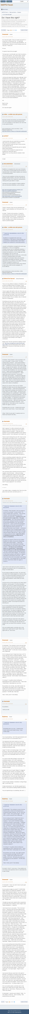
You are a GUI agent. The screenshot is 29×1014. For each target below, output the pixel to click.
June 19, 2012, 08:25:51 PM (7, 423)
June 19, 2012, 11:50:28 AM (7, 138)
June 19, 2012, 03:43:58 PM (7, 229)
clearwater (7, 421)
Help (9, 1010)
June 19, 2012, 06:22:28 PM (7, 356)
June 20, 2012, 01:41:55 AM (7, 881)
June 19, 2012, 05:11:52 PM (7, 280)
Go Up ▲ (19, 1010)
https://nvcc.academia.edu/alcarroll (9, 190)
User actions (24, 30)
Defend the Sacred (9, 278)
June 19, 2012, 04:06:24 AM (7, 116)
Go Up (2, 1001)
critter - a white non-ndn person (13, 114)
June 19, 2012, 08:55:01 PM (7, 500)
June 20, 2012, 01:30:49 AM (7, 703)
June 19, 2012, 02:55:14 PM (7, 204)
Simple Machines (18, 1012)
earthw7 (6, 136)
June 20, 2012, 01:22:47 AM (7, 642)
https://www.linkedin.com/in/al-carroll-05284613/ (12, 196)
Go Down (3, 30)
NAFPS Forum (7, 5)
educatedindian (8, 163)
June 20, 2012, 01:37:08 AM (7, 801)
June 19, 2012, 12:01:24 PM (7, 166)
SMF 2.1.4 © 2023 (11, 1012)
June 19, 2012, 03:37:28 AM (7, 36)
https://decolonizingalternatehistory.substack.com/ (12, 189)
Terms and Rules (14, 1010)
